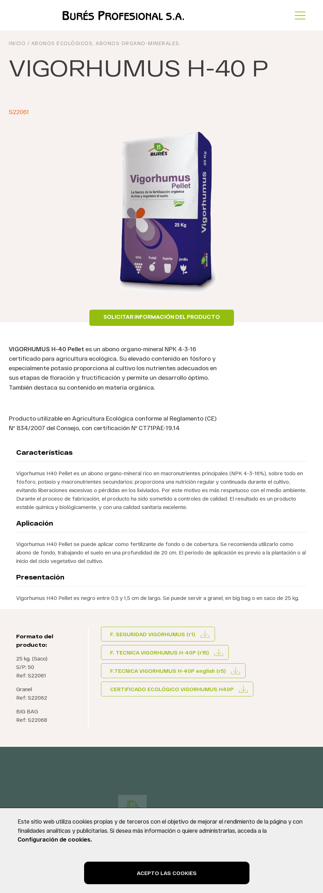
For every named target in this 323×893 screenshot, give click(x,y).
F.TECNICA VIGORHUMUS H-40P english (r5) (168, 671)
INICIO (17, 43)
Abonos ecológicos (62, 43)
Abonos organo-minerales (137, 43)
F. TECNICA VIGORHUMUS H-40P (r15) (159, 652)
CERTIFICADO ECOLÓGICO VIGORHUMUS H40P (172, 689)
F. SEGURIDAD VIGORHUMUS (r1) (152, 634)
